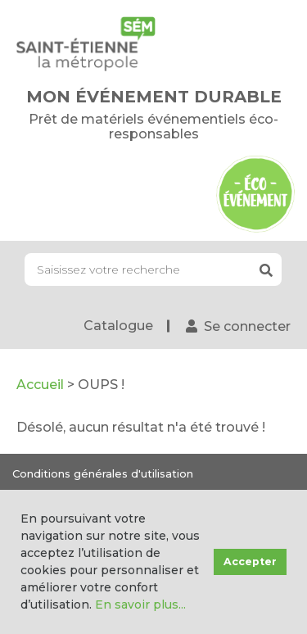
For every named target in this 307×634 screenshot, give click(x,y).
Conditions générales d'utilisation (102, 473)
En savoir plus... (140, 604)
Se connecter (247, 326)
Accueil (40, 384)
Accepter (250, 561)
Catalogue (118, 325)
